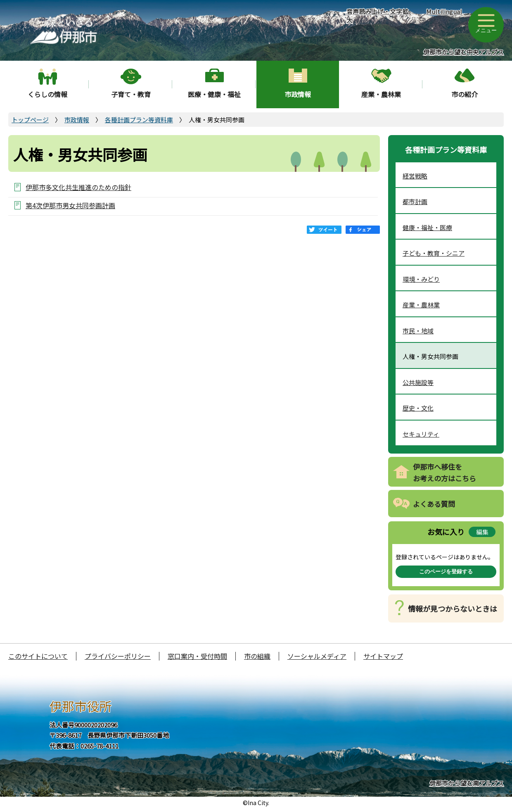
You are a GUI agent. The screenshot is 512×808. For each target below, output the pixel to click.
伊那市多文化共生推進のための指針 (78, 187)
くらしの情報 (47, 94)
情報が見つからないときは (452, 608)
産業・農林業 (381, 94)
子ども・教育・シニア (434, 253)
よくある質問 (434, 504)
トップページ (30, 119)
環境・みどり (421, 279)
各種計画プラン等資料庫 (139, 119)
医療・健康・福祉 (214, 94)
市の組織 (257, 656)
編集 (482, 532)
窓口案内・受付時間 (197, 656)
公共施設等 (418, 382)
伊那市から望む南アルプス (466, 783)
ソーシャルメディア (316, 656)
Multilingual (444, 11)
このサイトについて (38, 656)
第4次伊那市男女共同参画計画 (70, 205)
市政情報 (297, 94)
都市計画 (415, 201)
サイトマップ (383, 656)
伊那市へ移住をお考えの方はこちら (444, 472)
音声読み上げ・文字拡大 (377, 15)
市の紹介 (464, 94)
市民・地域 (418, 330)
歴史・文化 (418, 408)
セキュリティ (421, 434)
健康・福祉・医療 (427, 227)
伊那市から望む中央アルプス (463, 52)
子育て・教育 (131, 94)
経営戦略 (415, 175)
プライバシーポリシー (118, 656)
